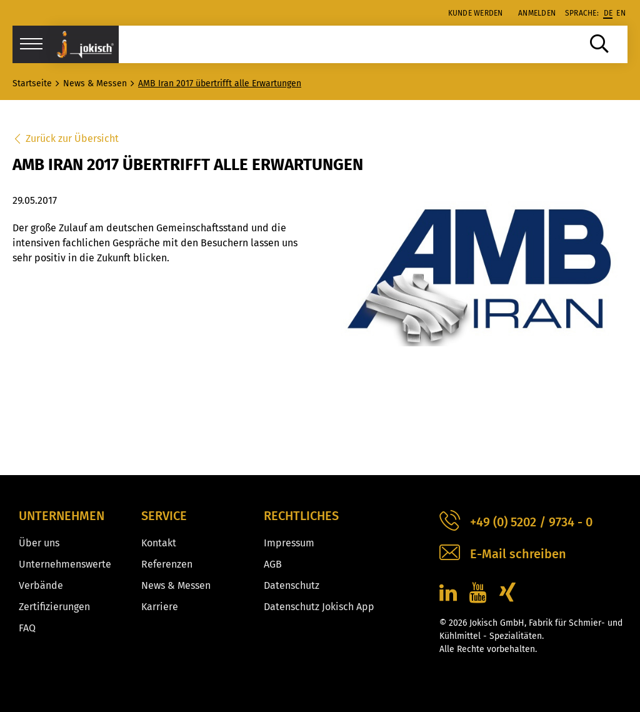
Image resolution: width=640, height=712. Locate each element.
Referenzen (166, 564)
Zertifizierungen (54, 607)
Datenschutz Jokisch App (319, 607)
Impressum (289, 543)
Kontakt (158, 543)
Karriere (159, 607)
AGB (273, 564)
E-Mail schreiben (502, 554)
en (621, 13)
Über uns (39, 543)
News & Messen (176, 585)
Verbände (41, 585)
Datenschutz (291, 585)
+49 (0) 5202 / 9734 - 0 (515, 522)
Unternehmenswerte (65, 564)
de (608, 13)
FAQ (27, 628)
